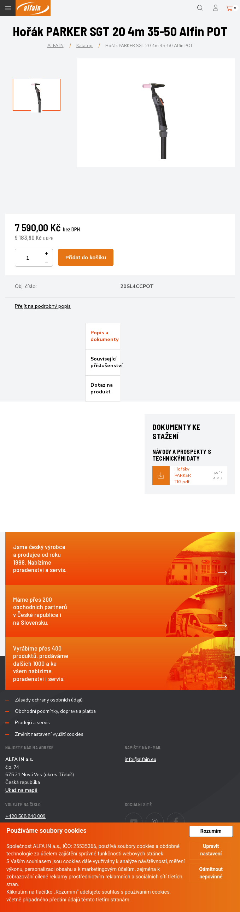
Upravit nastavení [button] (211, 849)
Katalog (84, 45)
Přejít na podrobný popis (43, 306)
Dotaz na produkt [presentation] (101, 388)
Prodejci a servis (32, 723)
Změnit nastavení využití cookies (49, 734)
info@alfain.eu (140, 759)
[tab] (102, 336)
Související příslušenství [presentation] (105, 362)
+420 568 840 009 (25, 816)
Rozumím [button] (211, 831)
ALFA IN (55, 45)
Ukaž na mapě (21, 789)
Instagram (163, 816)
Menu (8, 8)
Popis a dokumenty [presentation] (104, 336)
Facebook (184, 816)
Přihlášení (216, 8)
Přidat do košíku (85, 257)
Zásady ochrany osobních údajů (49, 700)
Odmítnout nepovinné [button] (211, 872)
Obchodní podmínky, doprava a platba (55, 711)
